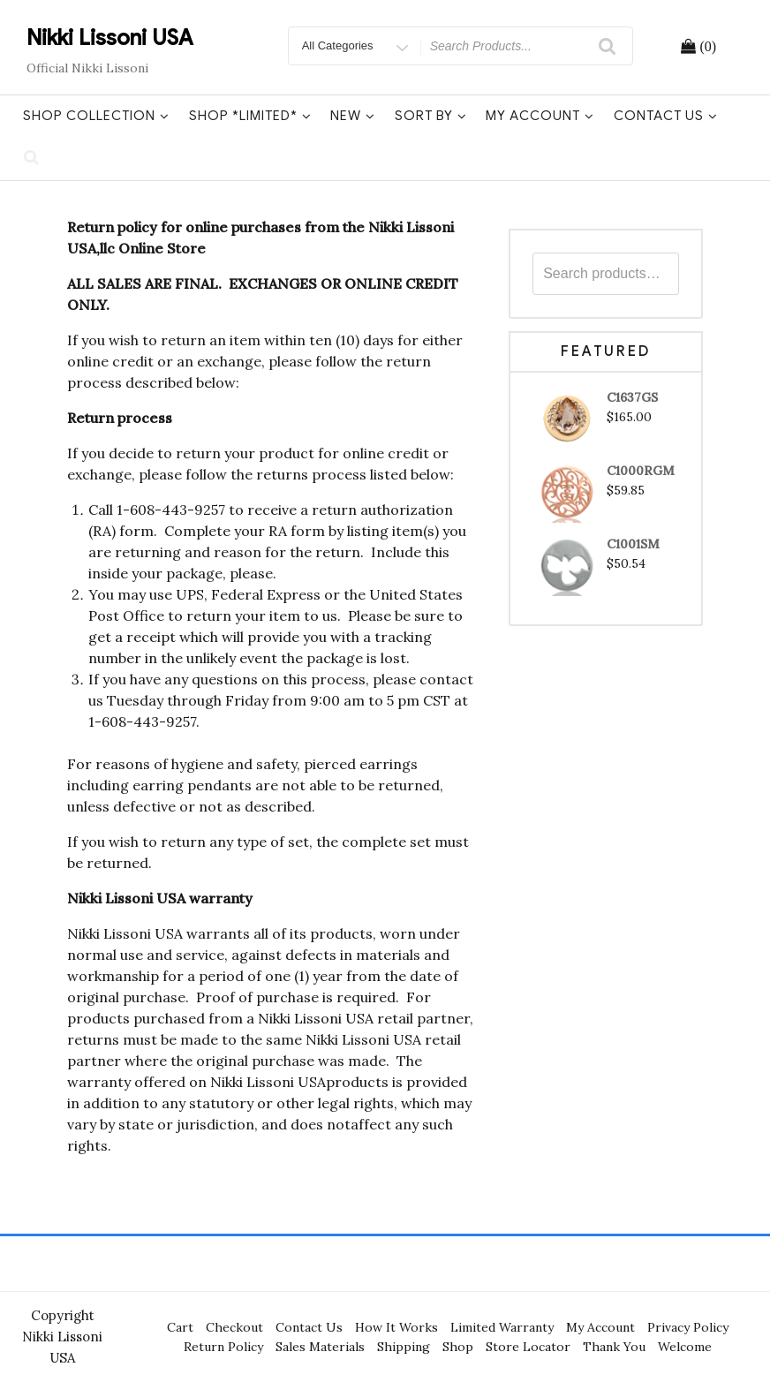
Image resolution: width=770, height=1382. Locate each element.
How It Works (396, 1327)
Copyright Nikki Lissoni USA (62, 1336)
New (352, 116)
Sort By (431, 116)
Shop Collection (96, 116)
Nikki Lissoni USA (109, 38)
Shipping (403, 1347)
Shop (457, 1347)
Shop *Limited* (250, 116)
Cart (180, 1327)
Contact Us (666, 116)
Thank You (614, 1347)
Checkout (234, 1327)
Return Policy (223, 1347)
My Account (540, 116)
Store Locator (528, 1347)
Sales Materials (320, 1347)
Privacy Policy (687, 1327)
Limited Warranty (502, 1327)
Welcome (685, 1347)
